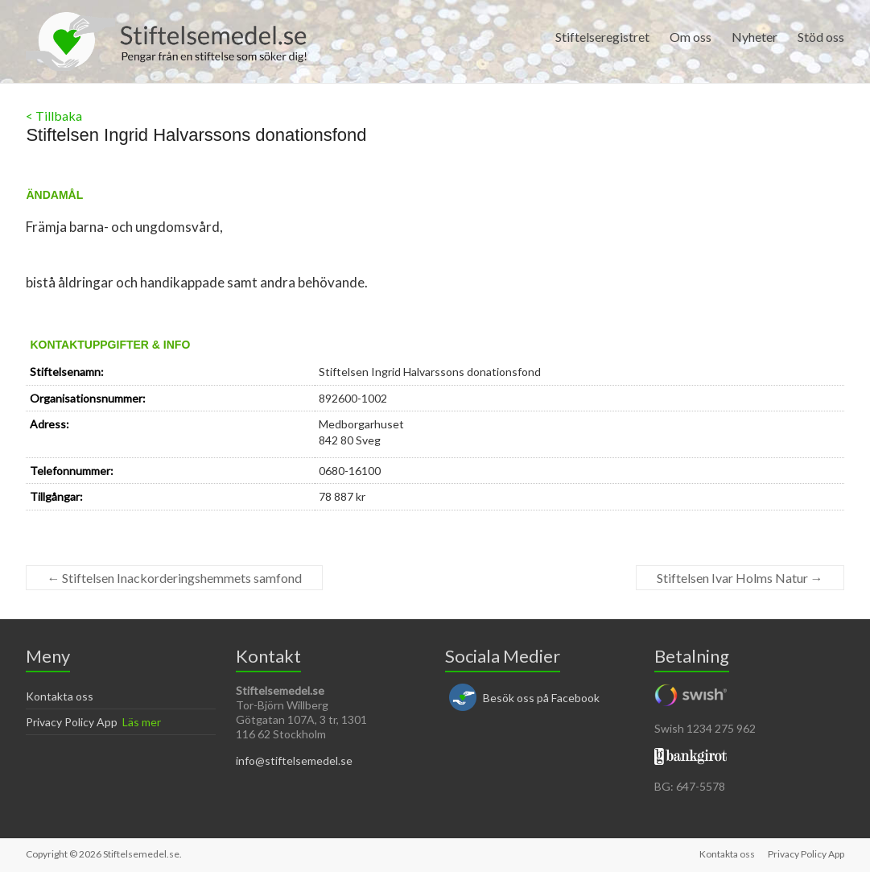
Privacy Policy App (72, 722)
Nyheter (754, 36)
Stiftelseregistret (602, 36)
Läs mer (141, 722)
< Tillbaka (54, 115)
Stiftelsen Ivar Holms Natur (740, 577)
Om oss (690, 36)
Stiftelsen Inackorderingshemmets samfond (174, 577)
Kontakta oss (59, 696)
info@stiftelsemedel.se (294, 760)
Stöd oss (821, 36)
